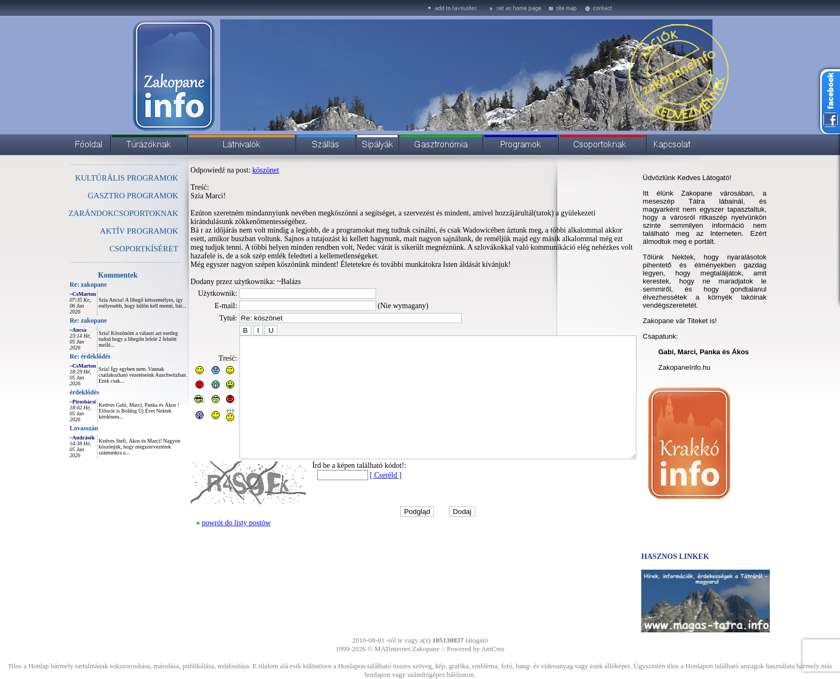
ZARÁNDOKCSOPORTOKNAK (99, 213)
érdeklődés (60, 392)
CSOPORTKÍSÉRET (119, 248)
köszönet (241, 170)
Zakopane (425, 649)
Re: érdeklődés (66, 356)
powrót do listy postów (212, 547)
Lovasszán (60, 428)
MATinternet (392, 649)
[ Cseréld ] (361, 499)
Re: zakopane (64, 284)
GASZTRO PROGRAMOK (109, 195)
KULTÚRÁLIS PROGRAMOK (102, 178)
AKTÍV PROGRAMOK (115, 231)
